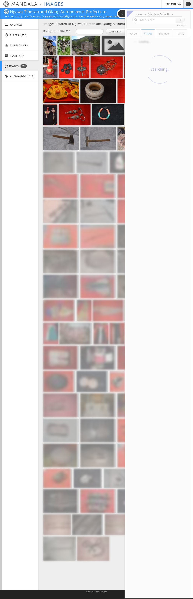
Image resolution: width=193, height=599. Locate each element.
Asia (17, 16)
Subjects (16, 45)
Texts (14, 56)
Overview (13, 25)
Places (16, 35)
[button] (188, 4)
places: (9, 16)
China (26, 16)
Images (16, 66)
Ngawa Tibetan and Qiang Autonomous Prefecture (73, 16)
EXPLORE (173, 4)
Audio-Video (19, 76)
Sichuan (37, 16)
